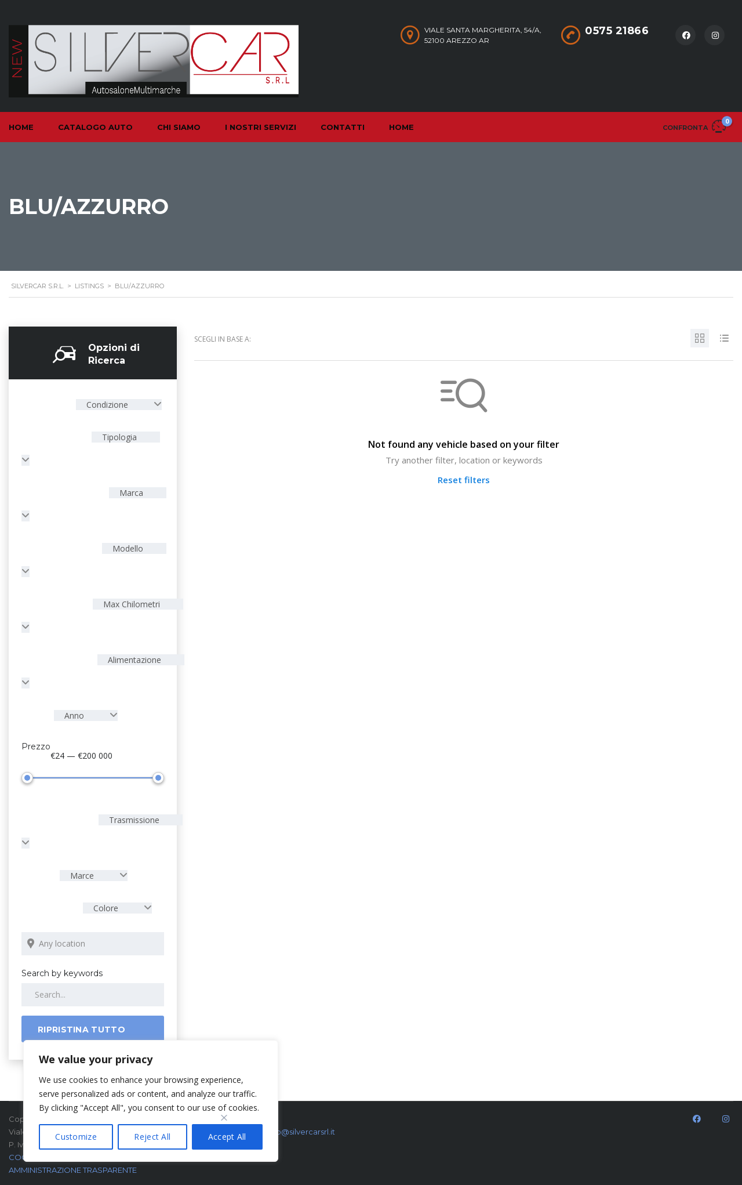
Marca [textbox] (130, 492)
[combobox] (119, 404)
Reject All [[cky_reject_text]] (152, 1136)
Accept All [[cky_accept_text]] (227, 1136)
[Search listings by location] (92, 943)
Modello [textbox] (126, 548)
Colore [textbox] (106, 908)
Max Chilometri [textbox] (130, 604)
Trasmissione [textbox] (133, 819)
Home (401, 127)
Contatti (343, 127)
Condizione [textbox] (107, 404)
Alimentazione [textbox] (133, 659)
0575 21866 (617, 30)
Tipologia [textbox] (118, 437)
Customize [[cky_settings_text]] (76, 1136)
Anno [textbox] (74, 715)
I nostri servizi (260, 127)
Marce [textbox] (82, 875)
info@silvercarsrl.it (301, 1131)
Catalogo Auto (95, 127)
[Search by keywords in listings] (92, 994)
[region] (150, 1101)
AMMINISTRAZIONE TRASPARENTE (73, 1170)
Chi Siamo (179, 127)
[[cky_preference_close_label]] (224, 1118)
